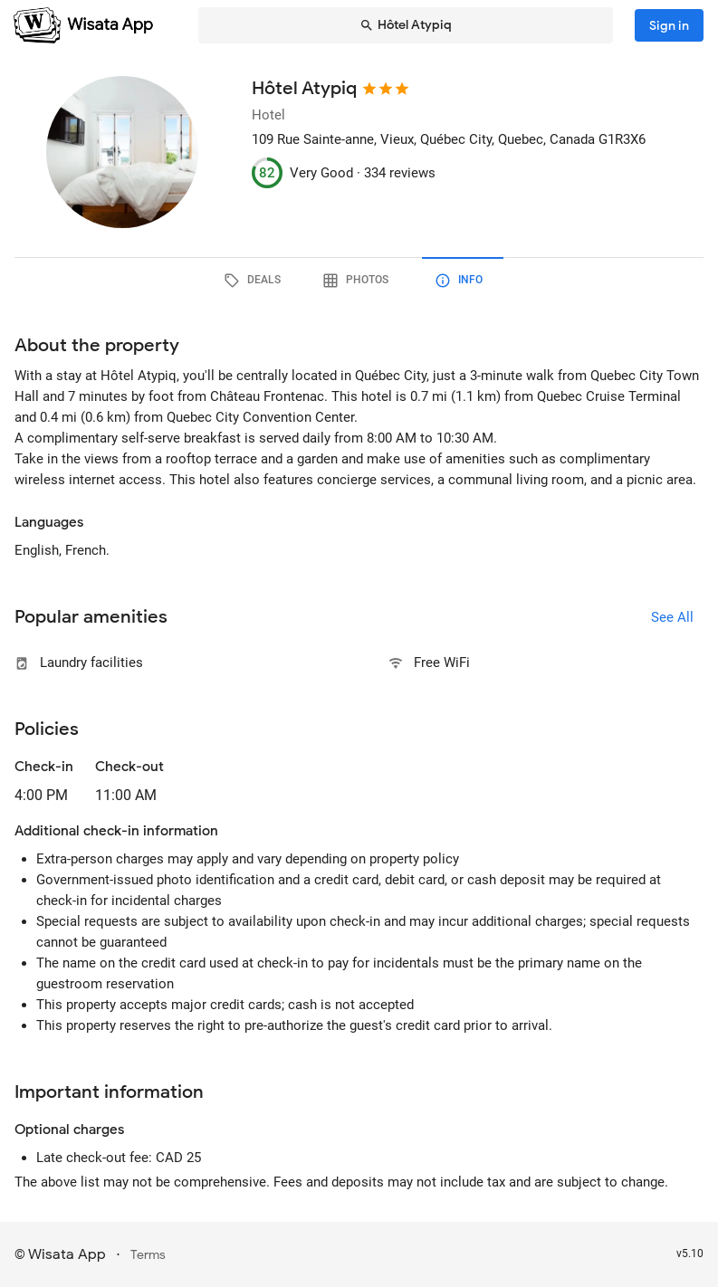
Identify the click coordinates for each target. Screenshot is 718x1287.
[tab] (256, 280)
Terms (148, 1255)
